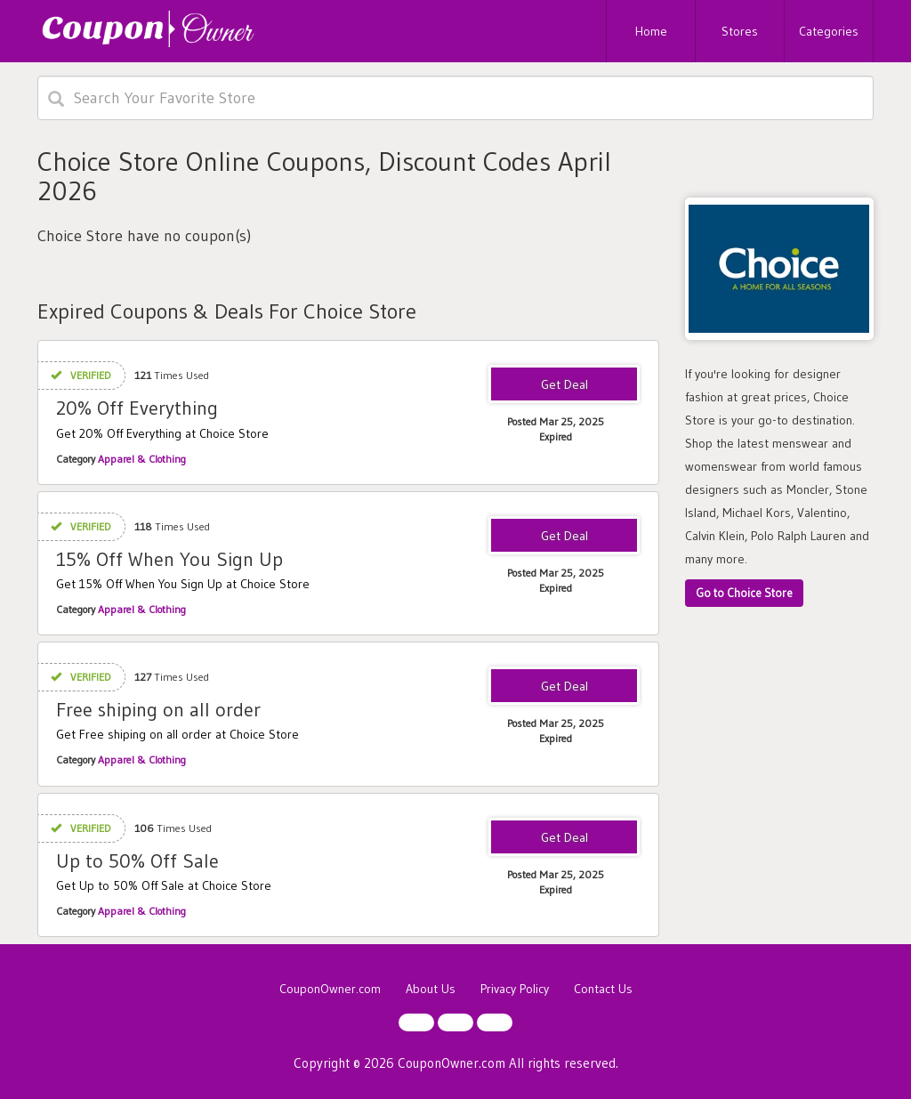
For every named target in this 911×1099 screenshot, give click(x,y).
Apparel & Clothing (142, 458)
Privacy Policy (514, 989)
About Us (431, 989)
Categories (829, 31)
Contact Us (603, 989)
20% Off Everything (137, 408)
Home (651, 31)
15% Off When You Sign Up (169, 559)
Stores (740, 31)
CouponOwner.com (330, 989)
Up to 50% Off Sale (137, 861)
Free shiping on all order (158, 710)
